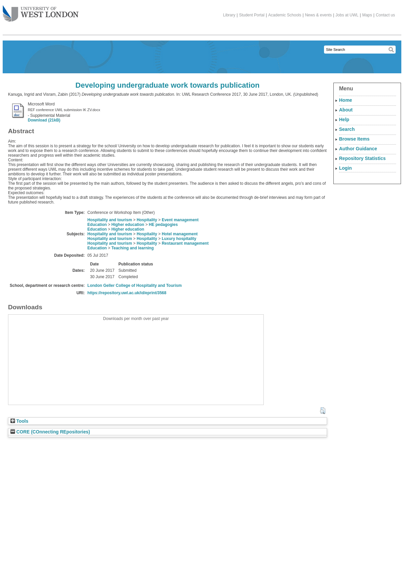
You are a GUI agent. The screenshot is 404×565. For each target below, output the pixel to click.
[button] (322, 411)
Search (347, 129)
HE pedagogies (163, 224)
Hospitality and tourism (109, 220)
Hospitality (147, 220)
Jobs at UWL (346, 15)
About (345, 109)
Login (345, 168)
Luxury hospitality (179, 238)
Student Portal (251, 15)
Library (229, 15)
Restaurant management (185, 243)
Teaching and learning (132, 248)
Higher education (127, 224)
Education (97, 224)
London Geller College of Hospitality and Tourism (134, 285)
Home (345, 100)
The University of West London (40, 11)
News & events (318, 15)
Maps (367, 15)
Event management (180, 220)
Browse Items (354, 139)
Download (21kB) (44, 120)
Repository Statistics (362, 158)
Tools (19, 421)
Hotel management (179, 234)
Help (344, 119)
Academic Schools (284, 15)
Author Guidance (358, 148)
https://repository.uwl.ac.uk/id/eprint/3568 (126, 293)
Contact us (385, 15)
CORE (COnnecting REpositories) (50, 431)
